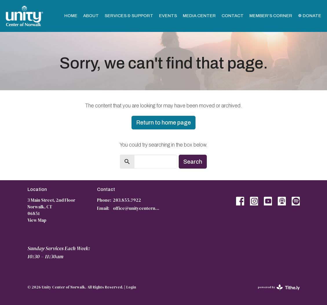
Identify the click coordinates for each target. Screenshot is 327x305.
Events (168, 15)
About (91, 15)
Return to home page (163, 122)
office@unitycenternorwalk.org (137, 208)
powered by (279, 287)
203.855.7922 (127, 200)
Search (192, 161)
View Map (37, 220)
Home (70, 15)
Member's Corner (270, 15)
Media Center (199, 15)
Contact (233, 15)
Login (131, 287)
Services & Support (129, 15)
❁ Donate (309, 15)
